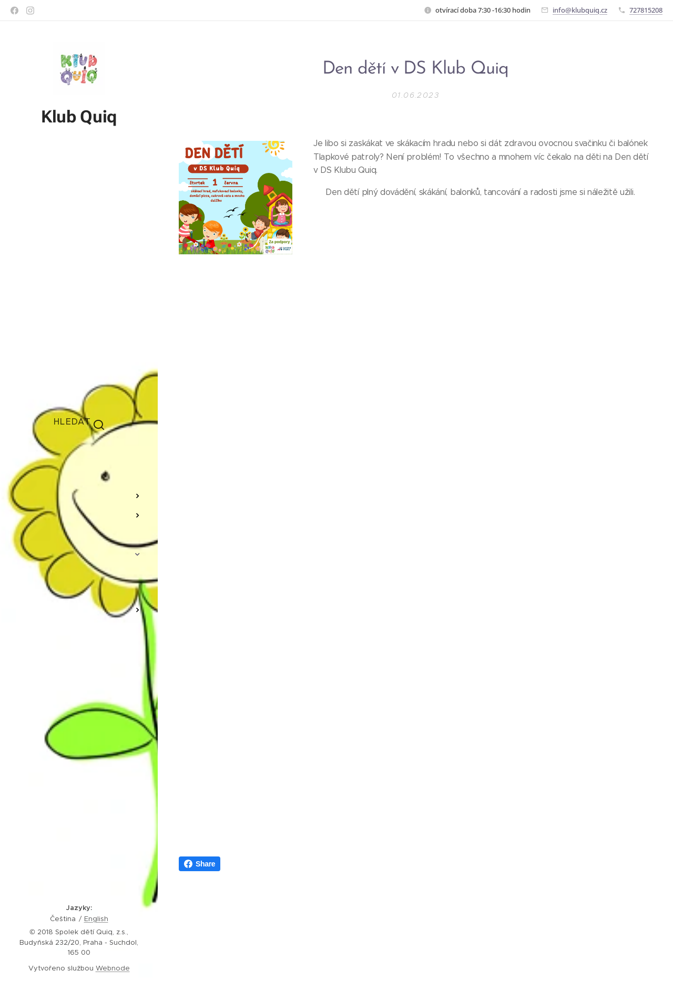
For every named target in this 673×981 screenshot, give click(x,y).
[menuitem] (79, 465)
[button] (78, 421)
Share (199, 864)
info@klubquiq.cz (580, 10)
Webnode (113, 968)
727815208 (645, 10)
